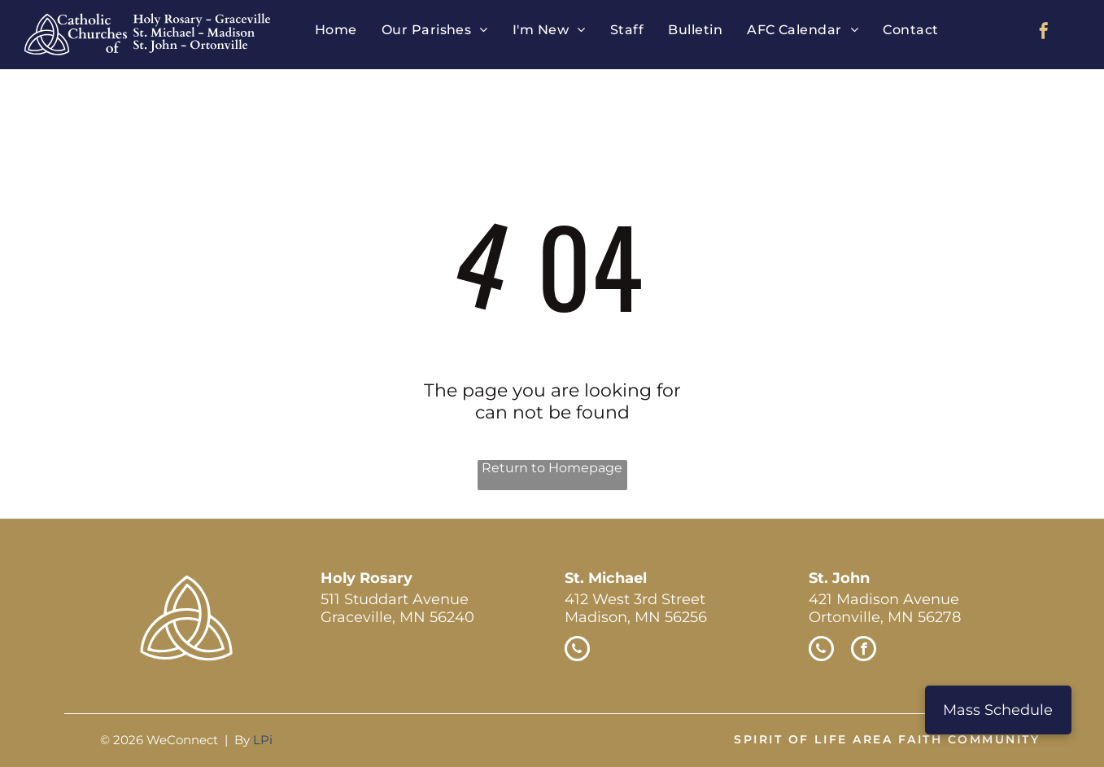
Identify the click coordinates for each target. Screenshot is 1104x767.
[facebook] (1044, 33)
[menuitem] (336, 30)
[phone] (577, 650)
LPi (263, 739)
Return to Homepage (552, 468)
